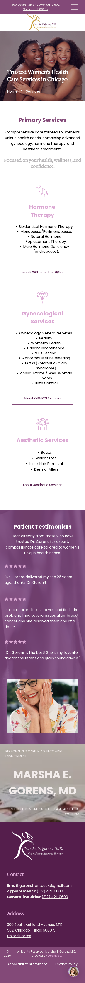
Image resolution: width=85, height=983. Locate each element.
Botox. (46, 452)
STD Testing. (46, 353)
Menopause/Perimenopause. (46, 231)
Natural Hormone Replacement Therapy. (46, 239)
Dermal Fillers (46, 469)
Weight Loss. (46, 458)
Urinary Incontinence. (46, 348)
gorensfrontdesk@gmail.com (45, 885)
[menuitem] (27, 964)
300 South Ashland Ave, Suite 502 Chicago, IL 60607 (35, 6)
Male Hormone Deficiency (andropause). (46, 249)
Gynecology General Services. (46, 333)
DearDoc (54, 955)
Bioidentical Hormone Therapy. (46, 226)
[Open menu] (74, 7)
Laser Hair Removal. (46, 463)
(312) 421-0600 (50, 891)
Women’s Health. (46, 343)
